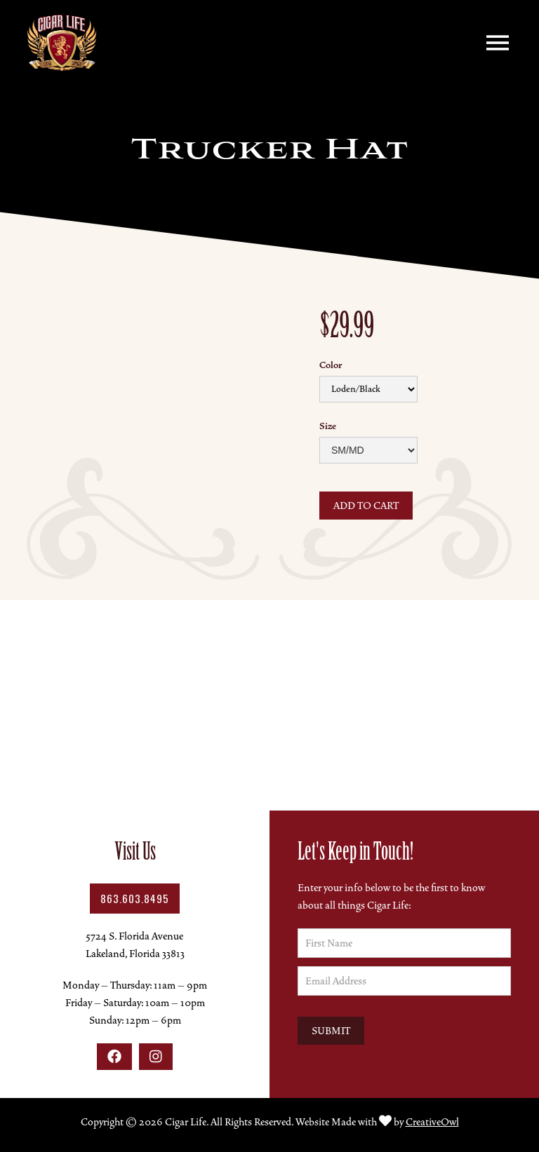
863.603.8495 (134, 898)
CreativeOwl (432, 1122)
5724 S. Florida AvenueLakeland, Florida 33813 (135, 945)
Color (330, 365)
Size (327, 426)
